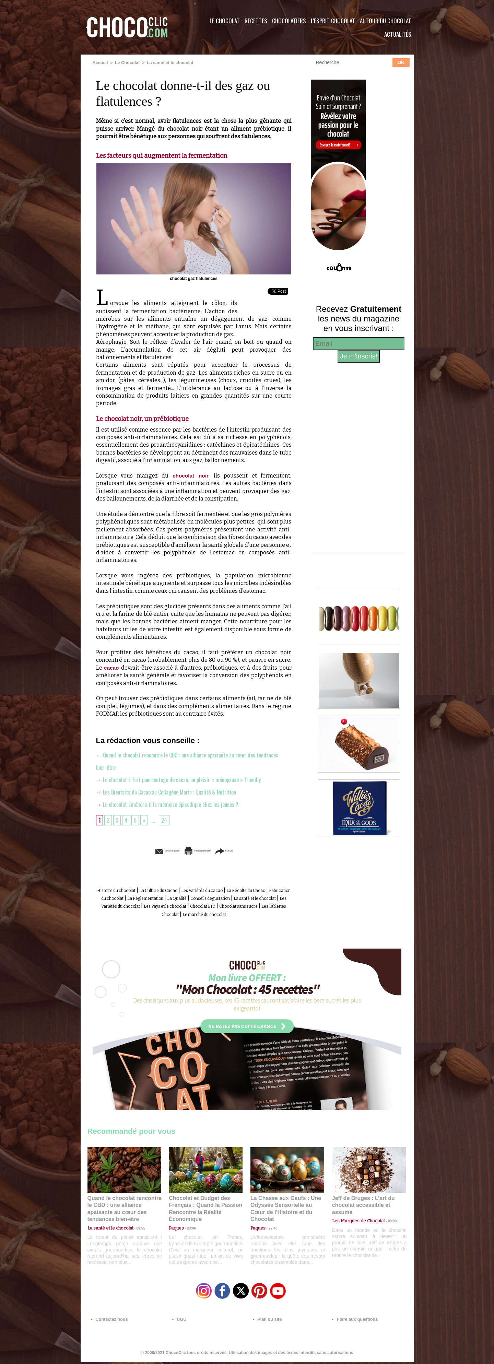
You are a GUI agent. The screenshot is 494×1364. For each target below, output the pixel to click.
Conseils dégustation (124, 905)
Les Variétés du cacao (244, 889)
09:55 (135, 1226)
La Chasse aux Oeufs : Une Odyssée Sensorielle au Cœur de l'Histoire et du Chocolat (284, 1210)
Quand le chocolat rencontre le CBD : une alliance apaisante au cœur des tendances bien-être (123, 1210)
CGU (178, 1322)
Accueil (100, 62)
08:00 (386, 1219)
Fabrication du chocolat (174, 897)
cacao (113, 667)
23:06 (189, 1232)
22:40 (270, 1226)
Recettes (256, 20)
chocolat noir (190, 475)
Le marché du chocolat (207, 920)
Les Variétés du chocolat (246, 905)
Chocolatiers (289, 20)
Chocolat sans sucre (218, 912)
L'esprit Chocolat (333, 20)
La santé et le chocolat (167, 62)
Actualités (397, 34)
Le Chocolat (225, 20)
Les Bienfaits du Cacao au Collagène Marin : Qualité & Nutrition (173, 791)
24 (166, 819)
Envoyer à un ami (141, 850)
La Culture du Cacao (187, 889)
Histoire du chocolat (132, 889)
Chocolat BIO (172, 912)
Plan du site (266, 1322)
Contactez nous (108, 1322)
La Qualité (275, 897)
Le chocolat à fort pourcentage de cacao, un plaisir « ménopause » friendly (186, 779)
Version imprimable (204, 850)
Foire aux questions (352, 1322)
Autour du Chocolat (385, 20)
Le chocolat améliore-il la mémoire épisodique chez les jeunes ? (172, 803)
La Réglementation (233, 897)
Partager (257, 850)
